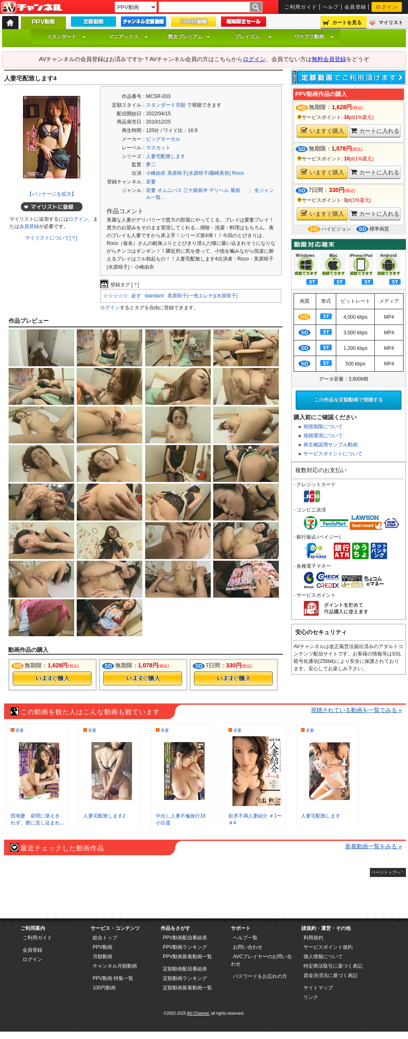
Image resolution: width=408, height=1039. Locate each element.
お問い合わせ (247, 947)
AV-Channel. (198, 1013)
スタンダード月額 (165, 105)
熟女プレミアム (189, 36)
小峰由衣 (156, 173)
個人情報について (323, 956)
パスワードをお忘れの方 (260, 976)
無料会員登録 (329, 59)
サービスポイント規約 (328, 947)
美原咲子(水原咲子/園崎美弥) (199, 173)
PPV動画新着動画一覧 (187, 956)
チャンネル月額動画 (115, 966)
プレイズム (253, 36)
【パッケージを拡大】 (51, 194)
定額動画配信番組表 (185, 969)
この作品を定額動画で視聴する (348, 400)
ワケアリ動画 (314, 36)
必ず (136, 296)
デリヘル (219, 190)
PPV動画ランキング (185, 947)
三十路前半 (195, 190)
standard (154, 296)
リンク (310, 997)
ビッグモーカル (163, 139)
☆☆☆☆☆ (115, 296)
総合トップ (105, 938)
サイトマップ (318, 988)
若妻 (151, 182)
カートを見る (347, 22)
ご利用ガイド (300, 7)
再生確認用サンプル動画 (330, 445)
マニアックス (128, 36)
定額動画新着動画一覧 (187, 988)
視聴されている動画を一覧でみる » (356, 710)
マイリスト (390, 22)
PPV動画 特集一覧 (113, 978)
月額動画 (102, 956)
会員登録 (355, 7)
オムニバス (169, 190)
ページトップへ (386, 872)
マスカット (158, 148)
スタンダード (66, 36)
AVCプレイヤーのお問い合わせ (261, 960)
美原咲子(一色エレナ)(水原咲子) (202, 296)
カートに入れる (375, 130)
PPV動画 (102, 947)
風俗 (235, 190)
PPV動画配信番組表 (185, 938)
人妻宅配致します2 (104, 816)
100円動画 (104, 988)
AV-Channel (31, 7)
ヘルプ (331, 7)
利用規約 (313, 938)
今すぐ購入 (52, 678)
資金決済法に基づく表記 (330, 975)
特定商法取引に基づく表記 (332, 966)
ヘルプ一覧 (245, 938)
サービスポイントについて (332, 454)
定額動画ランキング (185, 978)
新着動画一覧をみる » (373, 846)
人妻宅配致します (165, 156)
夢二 (151, 164)
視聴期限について (323, 426)
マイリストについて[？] (51, 238)
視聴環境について (323, 435)
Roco (238, 173)
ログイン (387, 7)
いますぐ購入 (322, 130)
